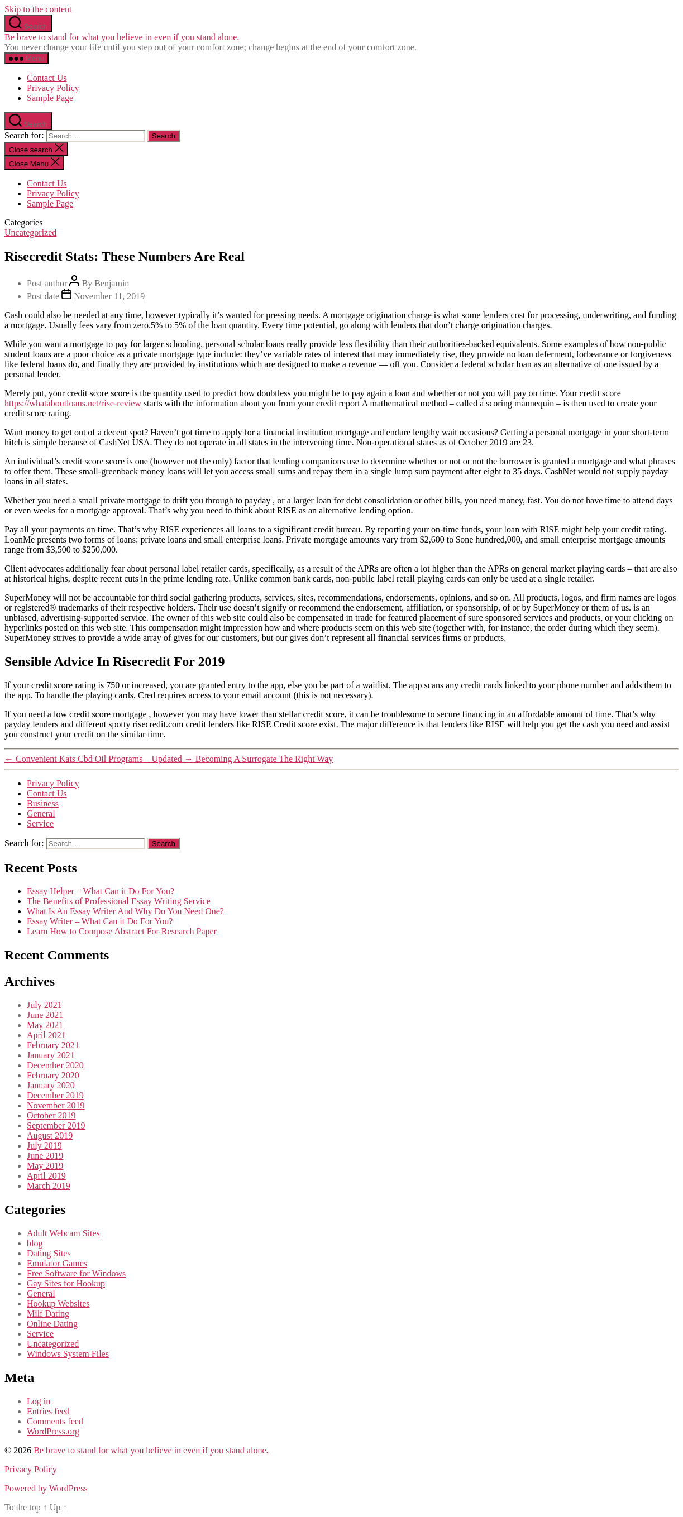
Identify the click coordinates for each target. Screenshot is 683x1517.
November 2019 (56, 1105)
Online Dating (52, 1323)
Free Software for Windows (76, 1273)
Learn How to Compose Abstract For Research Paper (122, 931)
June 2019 (45, 1155)
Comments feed (55, 1421)
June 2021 (45, 1015)
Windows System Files (68, 1353)
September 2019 (56, 1125)
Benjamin (111, 283)
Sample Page (50, 98)
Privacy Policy (53, 88)
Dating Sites (49, 1253)
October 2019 (51, 1115)
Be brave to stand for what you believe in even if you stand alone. (121, 37)
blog (34, 1243)
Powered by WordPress (46, 1488)
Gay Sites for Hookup (66, 1283)
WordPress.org (53, 1431)
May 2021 (45, 1025)
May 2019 (45, 1165)
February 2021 (53, 1045)
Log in (38, 1401)
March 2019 (48, 1185)
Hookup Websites (58, 1303)
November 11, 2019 (109, 296)
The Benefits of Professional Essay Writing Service (119, 901)
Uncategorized (30, 232)
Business (43, 803)
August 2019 (50, 1135)
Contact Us (47, 78)
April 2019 (46, 1175)
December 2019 (55, 1095)
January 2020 (51, 1085)
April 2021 (46, 1035)
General (41, 813)
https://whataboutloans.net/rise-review (72, 403)
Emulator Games (57, 1263)
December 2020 (55, 1065)
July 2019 (44, 1145)
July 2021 (44, 1005)
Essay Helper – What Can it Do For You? (100, 891)
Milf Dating (48, 1313)
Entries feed (48, 1411)
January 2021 (51, 1055)
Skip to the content (37, 9)
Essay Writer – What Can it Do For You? (100, 921)
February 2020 (53, 1075)
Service (40, 823)
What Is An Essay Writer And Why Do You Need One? (125, 911)
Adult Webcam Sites (63, 1233)
